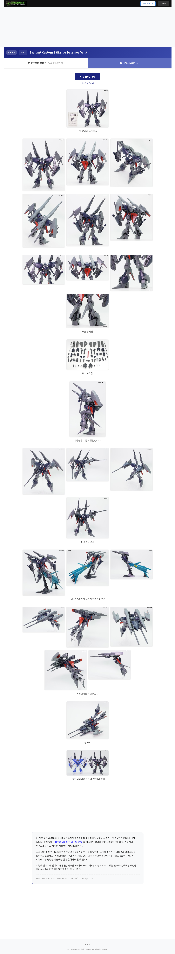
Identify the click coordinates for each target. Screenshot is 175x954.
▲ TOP (88, 944)
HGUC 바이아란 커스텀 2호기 (69, 842)
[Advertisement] (88, 27)
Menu (163, 3)
